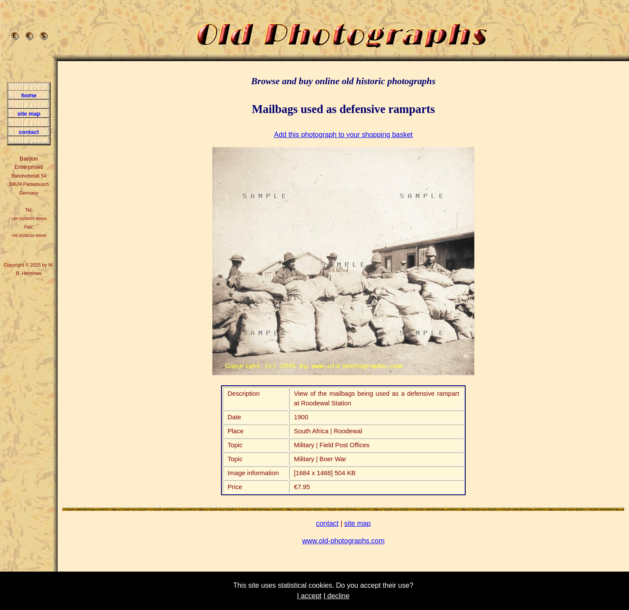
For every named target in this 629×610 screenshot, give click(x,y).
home (29, 95)
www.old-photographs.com (343, 541)
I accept (309, 596)
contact (327, 523)
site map (357, 523)
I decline (336, 596)
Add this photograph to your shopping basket (343, 134)
